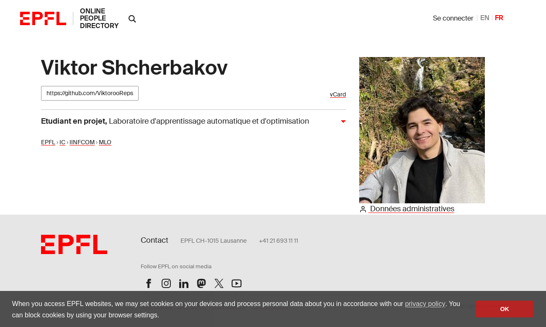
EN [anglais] (484, 17)
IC (62, 142)
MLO (105, 142)
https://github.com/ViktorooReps (89, 93)
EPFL (48, 142)
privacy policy (425, 303)
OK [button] (504, 309)
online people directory (99, 18)
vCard (338, 94)
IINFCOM (82, 142)
